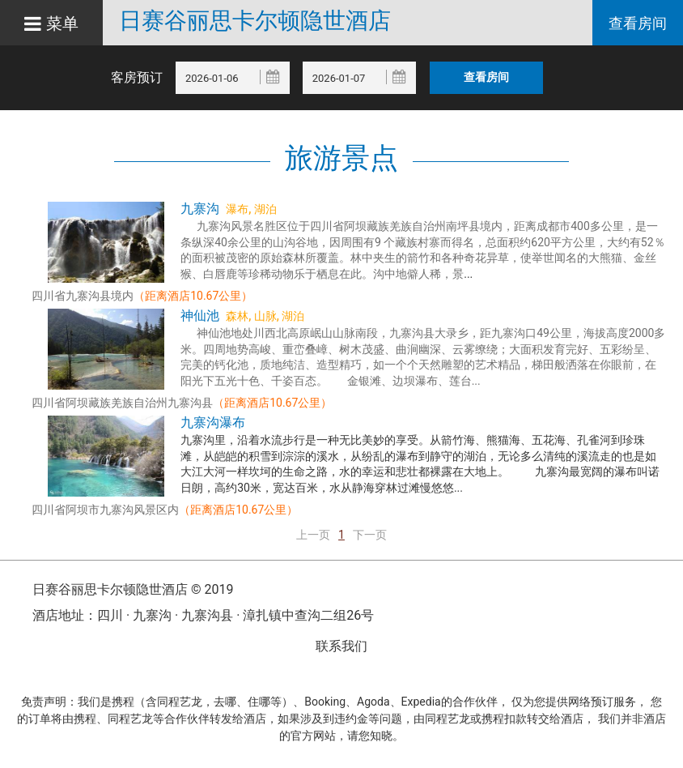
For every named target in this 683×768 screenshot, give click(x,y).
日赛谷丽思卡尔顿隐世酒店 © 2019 (132, 589)
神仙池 (199, 315)
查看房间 (638, 23)
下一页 (370, 534)
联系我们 (341, 646)
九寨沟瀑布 (212, 422)
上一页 (313, 534)
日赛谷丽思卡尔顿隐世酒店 (255, 21)
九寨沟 (199, 208)
